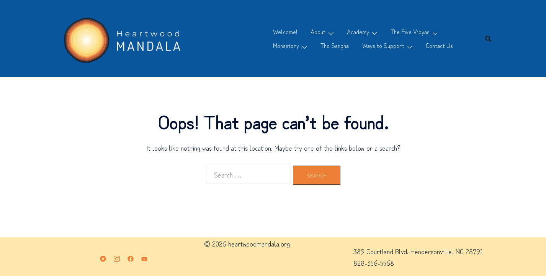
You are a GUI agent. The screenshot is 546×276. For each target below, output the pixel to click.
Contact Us (439, 45)
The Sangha (334, 45)
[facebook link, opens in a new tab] (131, 257)
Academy (358, 31)
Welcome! (285, 31)
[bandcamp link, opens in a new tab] (103, 257)
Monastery (286, 45)
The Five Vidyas (410, 31)
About (318, 31)
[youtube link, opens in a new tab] (144, 257)
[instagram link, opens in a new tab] (117, 257)
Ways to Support (383, 45)
